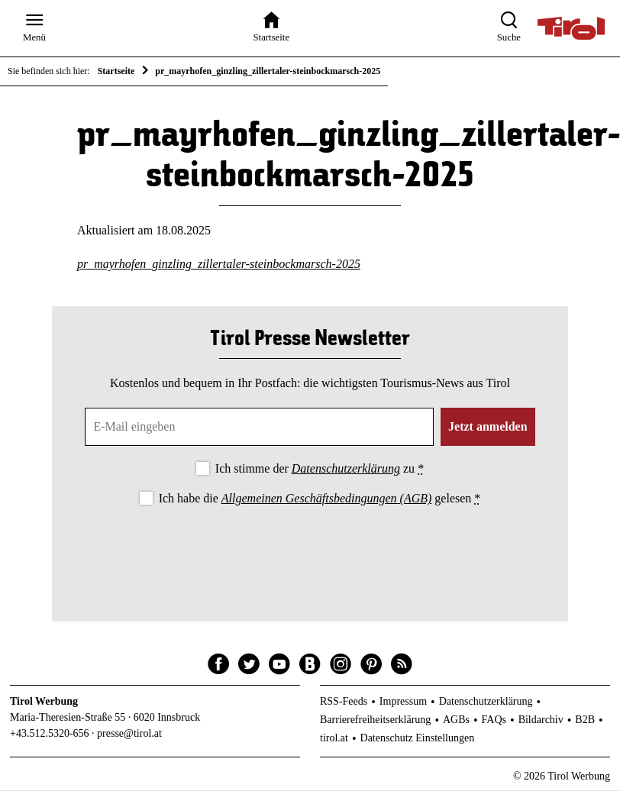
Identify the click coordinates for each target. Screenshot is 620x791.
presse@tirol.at (129, 734)
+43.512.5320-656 (49, 734)
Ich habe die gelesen (320, 499)
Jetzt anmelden (488, 427)
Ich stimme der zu (319, 469)
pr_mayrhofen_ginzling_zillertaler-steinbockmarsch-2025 (218, 264)
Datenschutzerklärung (346, 469)
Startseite (116, 71)
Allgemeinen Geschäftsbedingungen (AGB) (326, 499)
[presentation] (310, 552)
